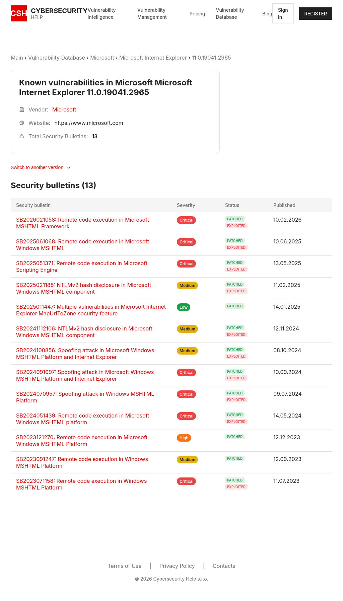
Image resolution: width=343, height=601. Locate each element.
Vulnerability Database (230, 13)
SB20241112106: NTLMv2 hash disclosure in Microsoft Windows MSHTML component (84, 332)
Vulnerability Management (152, 13)
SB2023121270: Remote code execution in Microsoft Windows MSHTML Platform (81, 440)
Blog (267, 13)
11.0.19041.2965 (211, 57)
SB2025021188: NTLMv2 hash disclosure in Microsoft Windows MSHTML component (83, 288)
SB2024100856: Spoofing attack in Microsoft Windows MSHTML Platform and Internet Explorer (85, 353)
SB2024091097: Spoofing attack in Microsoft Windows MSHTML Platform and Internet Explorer (85, 375)
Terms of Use (124, 565)
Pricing (197, 13)
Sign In (283, 13)
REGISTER (315, 13)
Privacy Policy (177, 565)
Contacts (224, 565)
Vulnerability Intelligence (102, 13)
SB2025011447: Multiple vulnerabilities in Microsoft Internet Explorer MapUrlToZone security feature (91, 310)
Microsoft (102, 57)
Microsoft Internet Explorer (153, 57)
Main (17, 57)
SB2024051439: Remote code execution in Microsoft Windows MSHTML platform (82, 419)
